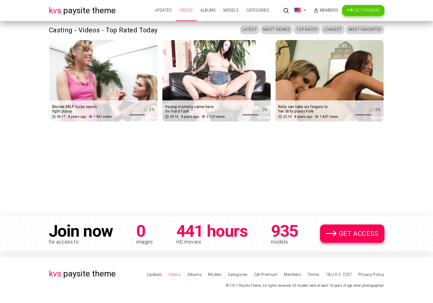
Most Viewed (276, 29)
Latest (249, 29)
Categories (257, 10)
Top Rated (307, 29)
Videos (186, 10)
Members (329, 10)
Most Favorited (365, 29)
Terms (314, 274)
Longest (333, 29)
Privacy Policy (371, 274)
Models (231, 10)
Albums (208, 10)
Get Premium (367, 10)
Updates (163, 10)
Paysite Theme (82, 10)
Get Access (359, 233)
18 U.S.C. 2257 (339, 274)
